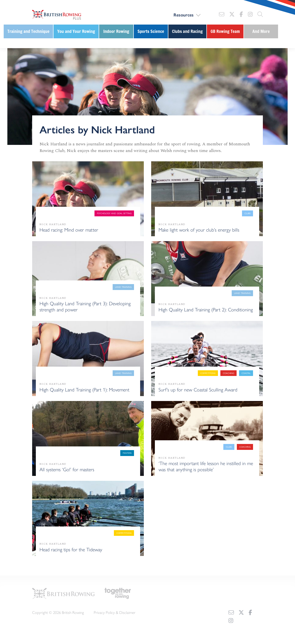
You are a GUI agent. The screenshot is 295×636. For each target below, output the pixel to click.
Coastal (246, 373)
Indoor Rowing (116, 31)
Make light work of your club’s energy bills (199, 229)
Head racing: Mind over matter (69, 229)
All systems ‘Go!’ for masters (67, 469)
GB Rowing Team (225, 31)
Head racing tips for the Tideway (71, 549)
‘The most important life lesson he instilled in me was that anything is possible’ (206, 466)
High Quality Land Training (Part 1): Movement (84, 389)
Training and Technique (28, 31)
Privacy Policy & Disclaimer (114, 611)
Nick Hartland (53, 224)
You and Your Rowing (76, 31)
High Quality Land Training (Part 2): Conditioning (206, 309)
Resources (184, 15)
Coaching (228, 373)
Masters (127, 453)
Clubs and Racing (187, 31)
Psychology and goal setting (114, 213)
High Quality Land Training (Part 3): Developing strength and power (85, 306)
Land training (123, 287)
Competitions (207, 373)
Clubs (247, 213)
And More (261, 31)
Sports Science (150, 31)
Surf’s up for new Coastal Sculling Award (198, 389)
